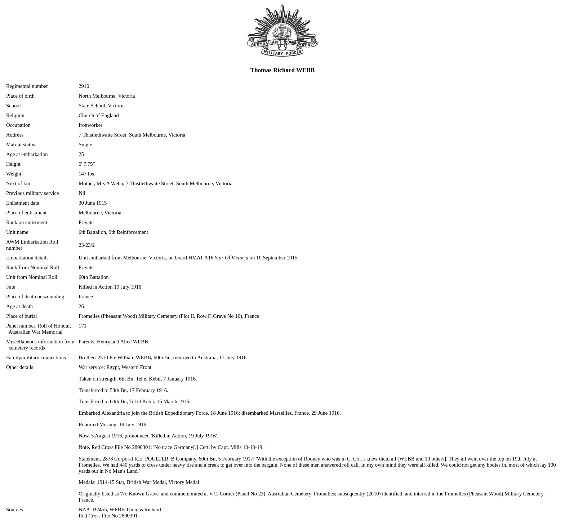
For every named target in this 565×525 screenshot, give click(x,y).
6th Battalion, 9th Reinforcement (113, 232)
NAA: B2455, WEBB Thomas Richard (120, 509)
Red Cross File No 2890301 (108, 516)
